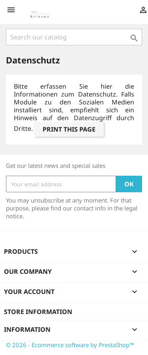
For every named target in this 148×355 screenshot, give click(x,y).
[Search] (74, 37)
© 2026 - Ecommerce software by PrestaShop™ (70, 345)
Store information (38, 311)
